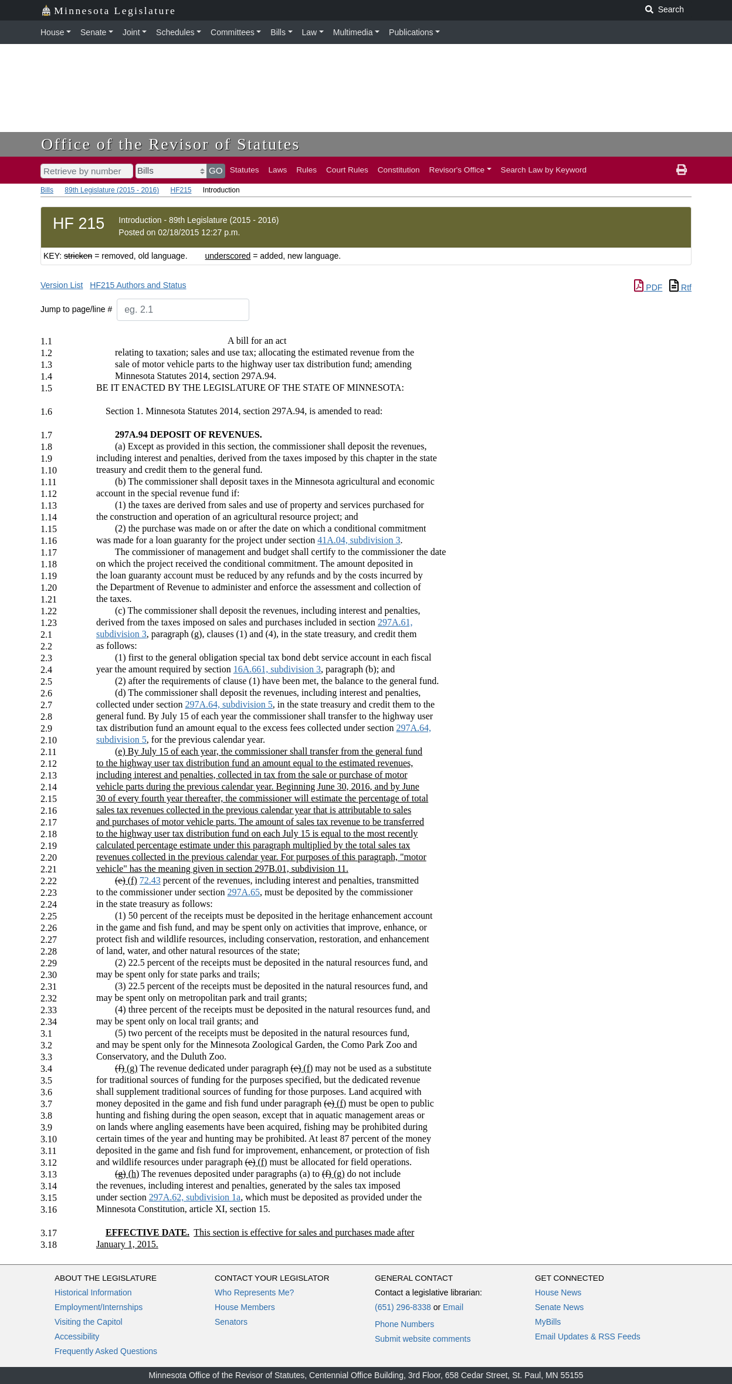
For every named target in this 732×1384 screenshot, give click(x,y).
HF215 (180, 190)
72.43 (150, 880)
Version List (61, 285)
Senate (93, 32)
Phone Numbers (404, 1324)
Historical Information (93, 1292)
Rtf (680, 287)
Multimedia (353, 32)
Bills (278, 32)
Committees (233, 32)
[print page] (682, 170)
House (52, 32)
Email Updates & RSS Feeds (587, 1336)
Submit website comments (422, 1339)
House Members (245, 1307)
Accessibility (77, 1336)
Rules (306, 169)
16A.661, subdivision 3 (277, 669)
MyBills (548, 1322)
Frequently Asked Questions (106, 1351)
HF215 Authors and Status (138, 285)
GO (216, 170)
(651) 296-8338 (403, 1307)
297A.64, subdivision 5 (229, 704)
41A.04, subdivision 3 (358, 540)
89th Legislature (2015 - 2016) (112, 190)
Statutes (244, 169)
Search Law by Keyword (544, 169)
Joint (131, 32)
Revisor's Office (457, 169)
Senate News (559, 1307)
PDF (648, 287)
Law (309, 32)
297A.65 (244, 892)
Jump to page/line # (76, 309)
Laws (278, 169)
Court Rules (347, 169)
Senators (231, 1322)
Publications (411, 32)
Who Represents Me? (254, 1292)
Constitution (399, 169)
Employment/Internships (99, 1307)
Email (453, 1307)
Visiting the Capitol (89, 1322)
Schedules (175, 32)
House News (558, 1292)
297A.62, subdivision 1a (194, 1197)
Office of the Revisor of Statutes (170, 144)
